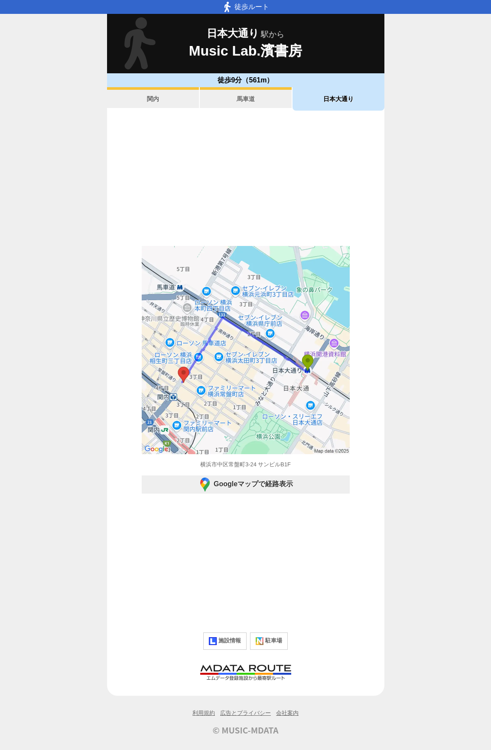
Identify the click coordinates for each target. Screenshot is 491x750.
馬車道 (246, 98)
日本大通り (338, 98)
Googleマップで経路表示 (245, 484)
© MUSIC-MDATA (246, 730)
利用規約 (203, 713)
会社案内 (287, 713)
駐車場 (269, 641)
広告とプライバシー (245, 713)
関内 (153, 98)
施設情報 (225, 641)
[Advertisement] (245, 178)
